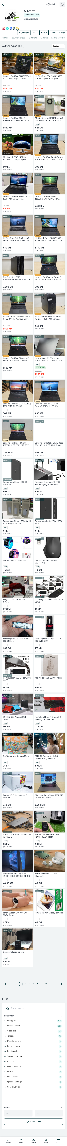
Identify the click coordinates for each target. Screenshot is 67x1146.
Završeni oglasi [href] (18, 38)
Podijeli (50, 4)
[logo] (8, 1141)
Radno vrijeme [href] (58, 38)
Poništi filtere (33, 1121)
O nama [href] (44, 38)
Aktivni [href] (5, 38)
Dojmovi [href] (33, 38)
